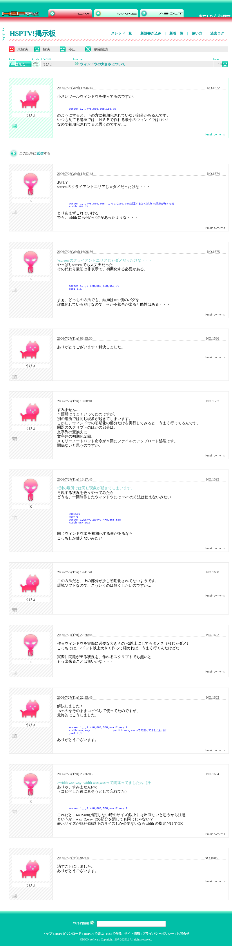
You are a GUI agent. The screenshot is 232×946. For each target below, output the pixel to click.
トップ (47, 933)
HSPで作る (114, 933)
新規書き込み (150, 33)
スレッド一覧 (121, 33)
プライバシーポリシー (158, 933)
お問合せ (183, 933)
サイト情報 (132, 933)
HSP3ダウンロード (68, 933)
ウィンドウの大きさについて (100, 64)
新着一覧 (176, 33)
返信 (40, 153)
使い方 (197, 33)
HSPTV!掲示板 (32, 33)
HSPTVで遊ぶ (94, 933)
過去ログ (217, 33)
